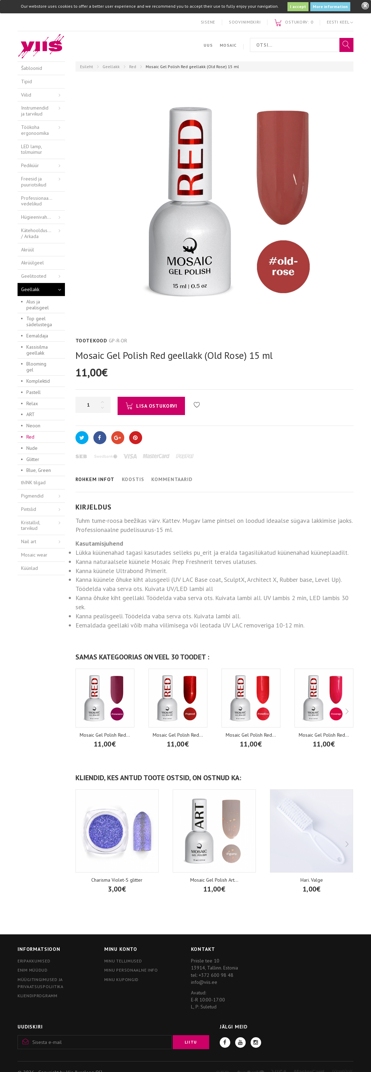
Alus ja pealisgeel (37, 304)
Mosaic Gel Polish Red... (105, 735)
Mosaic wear (34, 555)
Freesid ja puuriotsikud (33, 182)
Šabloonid (31, 68)
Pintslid (28, 509)
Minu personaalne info (131, 970)
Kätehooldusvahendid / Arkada (43, 233)
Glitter (32, 459)
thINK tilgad (33, 482)
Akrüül (27, 249)
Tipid (26, 81)
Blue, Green (38, 470)
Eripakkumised (34, 961)
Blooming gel (36, 367)
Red (132, 66)
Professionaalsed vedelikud (39, 201)
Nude (32, 448)
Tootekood (91, 340)
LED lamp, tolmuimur (31, 149)
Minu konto (120, 949)
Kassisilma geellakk (37, 350)
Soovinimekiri (244, 22)
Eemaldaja (37, 336)
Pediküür (30, 165)
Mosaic (228, 45)
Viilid (26, 95)
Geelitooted (33, 276)
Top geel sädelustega (39, 321)
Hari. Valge (311, 880)
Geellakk (111, 66)
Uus (208, 45)
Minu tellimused (123, 961)
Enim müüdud (33, 970)
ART (30, 414)
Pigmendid (32, 496)
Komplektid (38, 381)
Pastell (33, 392)
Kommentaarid (171, 479)
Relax (32, 403)
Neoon (33, 425)
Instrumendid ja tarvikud (34, 111)
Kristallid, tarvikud (30, 525)
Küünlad (29, 568)
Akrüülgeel (32, 262)
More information (330, 6)
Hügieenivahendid (40, 217)
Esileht (86, 66)
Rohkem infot (94, 479)
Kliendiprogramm (38, 995)
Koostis (133, 479)
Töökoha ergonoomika (35, 130)
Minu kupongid (121, 979)
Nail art (28, 541)
